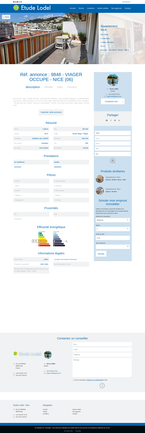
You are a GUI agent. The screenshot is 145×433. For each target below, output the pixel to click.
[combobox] (113, 149)
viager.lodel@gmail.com (114, 96)
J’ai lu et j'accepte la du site (90, 380)
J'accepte (78, 431)
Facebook (110, 120)
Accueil (73, 8)
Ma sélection (126, 2)
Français (14, 2)
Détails (48, 87)
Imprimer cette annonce (51, 112)
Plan (60, 87)
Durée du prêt (100, 234)
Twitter (115, 120)
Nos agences (116, 8)
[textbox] (113, 149)
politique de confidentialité (95, 380)
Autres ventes (102, 8)
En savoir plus (68, 431)
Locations (90, 8)
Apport (98, 225)
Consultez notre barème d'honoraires (65, 259)
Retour (7, 17)
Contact (128, 8)
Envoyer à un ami (106, 120)
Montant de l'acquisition (103, 216)
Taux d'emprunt (100, 243)
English (17, 2)
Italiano (20, 2)
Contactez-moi (111, 101)
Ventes (81, 8)
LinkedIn (119, 120)
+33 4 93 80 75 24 (114, 94)
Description (33, 87)
